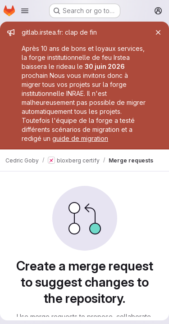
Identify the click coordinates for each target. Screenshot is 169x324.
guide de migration (80, 138)
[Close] (158, 32)
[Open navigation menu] (25, 11)
